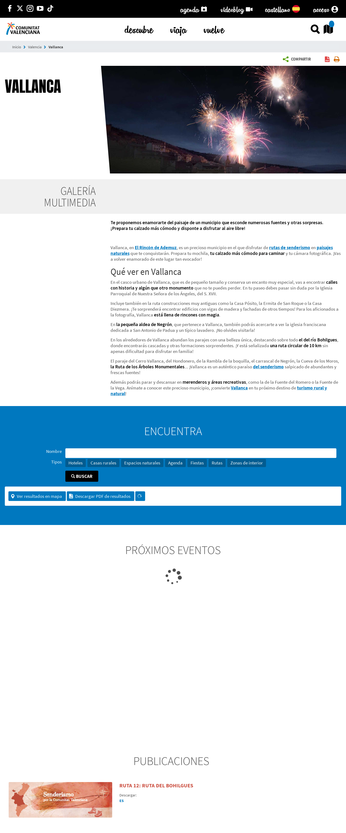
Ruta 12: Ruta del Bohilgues (156, 785)
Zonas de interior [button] (246, 463)
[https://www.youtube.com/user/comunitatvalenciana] (40, 9)
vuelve (214, 28)
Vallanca (56, 46)
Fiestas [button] (197, 463)
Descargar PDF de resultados (99, 496)
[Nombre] (200, 453)
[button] (298, 59)
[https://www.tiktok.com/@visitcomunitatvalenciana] (50, 9)
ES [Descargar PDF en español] (121, 800)
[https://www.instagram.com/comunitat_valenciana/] (30, 9)
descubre (139, 28)
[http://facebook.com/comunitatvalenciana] (9, 9)
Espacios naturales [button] (142, 463)
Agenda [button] (175, 463)
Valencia (35, 46)
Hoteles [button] (75, 463)
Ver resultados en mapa (36, 496)
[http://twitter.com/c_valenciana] (20, 9)
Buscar (82, 476)
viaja (178, 28)
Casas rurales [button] (103, 463)
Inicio (16, 46)
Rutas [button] (217, 463)
